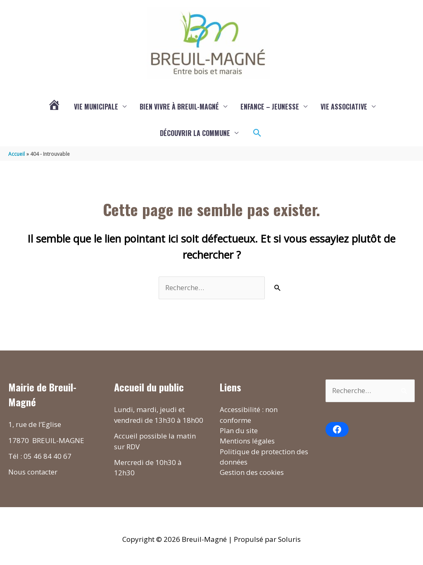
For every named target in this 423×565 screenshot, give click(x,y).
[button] (257, 133)
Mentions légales (247, 441)
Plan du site (239, 431)
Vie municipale (96, 107)
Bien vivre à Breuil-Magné (179, 107)
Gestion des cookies (252, 473)
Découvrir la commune (195, 133)
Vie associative (344, 107)
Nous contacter (33, 472)
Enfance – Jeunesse (269, 107)
